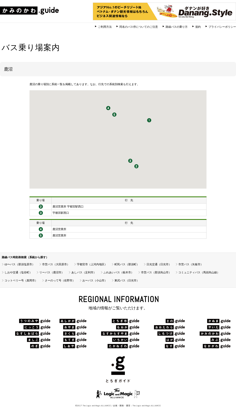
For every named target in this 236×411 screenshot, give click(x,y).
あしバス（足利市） (83, 272)
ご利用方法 (105, 26)
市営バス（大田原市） (56, 264)
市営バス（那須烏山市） (156, 272)
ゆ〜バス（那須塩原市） (20, 264)
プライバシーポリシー (222, 26)
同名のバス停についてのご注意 (138, 26)
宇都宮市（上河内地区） (92, 264)
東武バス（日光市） (126, 280)
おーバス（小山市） (94, 280)
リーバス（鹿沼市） (51, 272)
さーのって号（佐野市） (60, 280)
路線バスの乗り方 (177, 26)
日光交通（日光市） (159, 264)
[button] (136, 166)
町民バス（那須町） (126, 264)
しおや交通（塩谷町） (18, 272)
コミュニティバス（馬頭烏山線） (199, 272)
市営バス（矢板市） (190, 264)
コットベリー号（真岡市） (21, 280)
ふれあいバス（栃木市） (118, 272)
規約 (198, 26)
